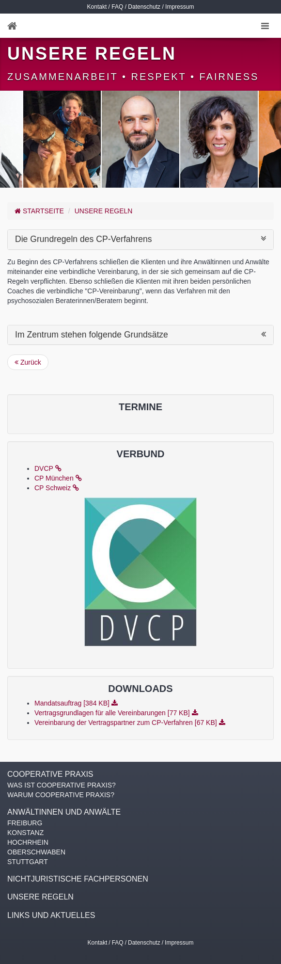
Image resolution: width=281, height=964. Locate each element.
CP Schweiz (56, 488)
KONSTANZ (25, 832)
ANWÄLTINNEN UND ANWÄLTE (64, 812)
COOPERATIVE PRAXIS (50, 774)
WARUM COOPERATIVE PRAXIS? (60, 795)
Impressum (179, 6)
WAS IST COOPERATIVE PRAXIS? (61, 785)
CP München (58, 478)
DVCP (48, 468)
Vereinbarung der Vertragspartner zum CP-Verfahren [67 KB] (129, 722)
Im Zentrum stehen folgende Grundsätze (140, 334)
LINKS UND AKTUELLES (51, 915)
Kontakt (97, 6)
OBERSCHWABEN (36, 852)
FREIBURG (24, 823)
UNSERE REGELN (104, 211)
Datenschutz (144, 6)
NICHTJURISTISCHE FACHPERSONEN (77, 879)
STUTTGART (27, 862)
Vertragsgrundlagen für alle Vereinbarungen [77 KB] (116, 713)
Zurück (28, 362)
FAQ (117, 6)
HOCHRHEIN (27, 842)
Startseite (39, 211)
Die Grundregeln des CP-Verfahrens (140, 239)
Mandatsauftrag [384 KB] (76, 703)
